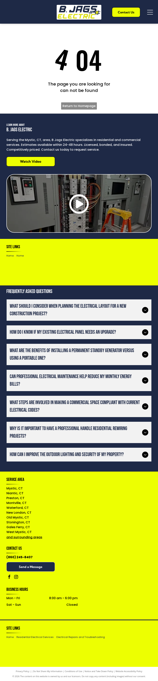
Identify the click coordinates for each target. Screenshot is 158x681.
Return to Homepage (79, 106)
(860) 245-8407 (19, 557)
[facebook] (9, 577)
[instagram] (16, 577)
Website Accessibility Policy (128, 671)
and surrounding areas (24, 537)
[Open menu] (150, 12)
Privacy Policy (22, 671)
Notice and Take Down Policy (99, 671)
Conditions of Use (73, 671)
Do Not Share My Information (48, 671)
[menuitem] (11, 255)
